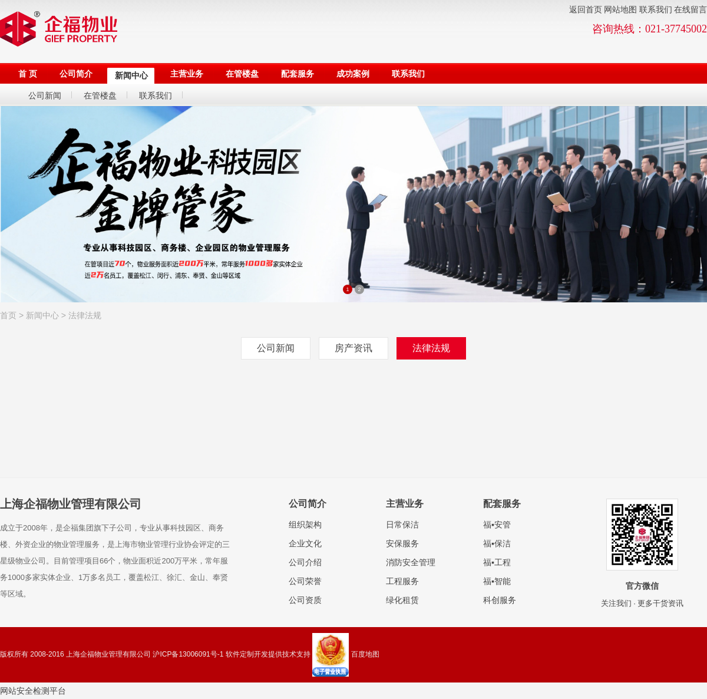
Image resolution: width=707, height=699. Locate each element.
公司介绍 (305, 562)
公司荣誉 (305, 581)
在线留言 (690, 9)
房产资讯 (353, 348)
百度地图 (365, 654)
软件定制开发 (247, 654)
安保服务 (402, 543)
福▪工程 (497, 562)
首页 (8, 315)
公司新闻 (276, 348)
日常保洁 (402, 524)
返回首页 (585, 9)
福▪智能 (497, 581)
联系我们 (655, 9)
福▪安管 (497, 524)
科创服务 (499, 600)
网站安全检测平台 (33, 690)
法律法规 (84, 315)
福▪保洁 (497, 543)
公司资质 (305, 600)
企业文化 (305, 543)
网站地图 (620, 9)
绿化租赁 (402, 600)
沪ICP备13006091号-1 (188, 654)
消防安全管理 (410, 562)
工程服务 (402, 581)
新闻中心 (42, 315)
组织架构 (305, 524)
